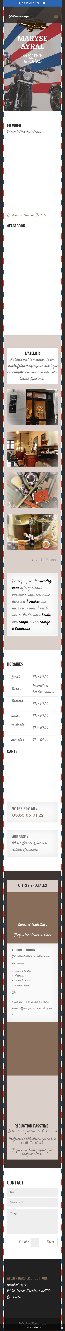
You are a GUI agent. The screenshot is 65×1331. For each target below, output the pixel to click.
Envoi (50, 1241)
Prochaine (51, 560)
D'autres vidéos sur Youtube (27, 215)
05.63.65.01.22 (28, 815)
